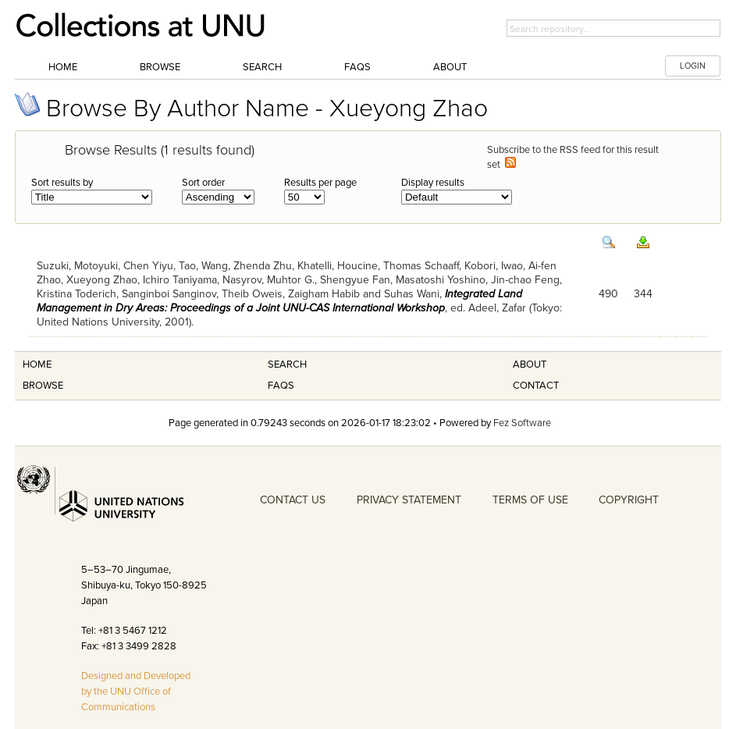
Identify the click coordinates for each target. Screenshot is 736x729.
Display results (432, 182)
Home (62, 67)
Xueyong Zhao (101, 279)
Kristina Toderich (76, 293)
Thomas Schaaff (421, 265)
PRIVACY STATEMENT (409, 500)
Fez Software (522, 423)
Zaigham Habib (324, 293)
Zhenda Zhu (262, 265)
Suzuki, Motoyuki (77, 265)
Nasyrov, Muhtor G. (268, 279)
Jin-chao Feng (525, 279)
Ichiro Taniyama (180, 279)
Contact (536, 385)
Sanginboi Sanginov (169, 293)
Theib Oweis (252, 293)
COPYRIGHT (629, 500)
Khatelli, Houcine (337, 265)
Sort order (203, 182)
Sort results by (62, 182)
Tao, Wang (203, 265)
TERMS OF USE (530, 500)
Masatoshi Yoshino (440, 279)
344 (643, 293)
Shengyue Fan (355, 279)
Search (262, 67)
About (450, 67)
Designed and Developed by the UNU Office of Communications (135, 691)
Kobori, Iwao (493, 265)
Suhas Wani (411, 293)
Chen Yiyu (148, 265)
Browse (160, 67)
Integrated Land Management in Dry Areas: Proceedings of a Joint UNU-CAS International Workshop (279, 301)
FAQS (281, 385)
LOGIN (693, 66)
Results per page (320, 182)
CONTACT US (292, 500)
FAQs (357, 67)
